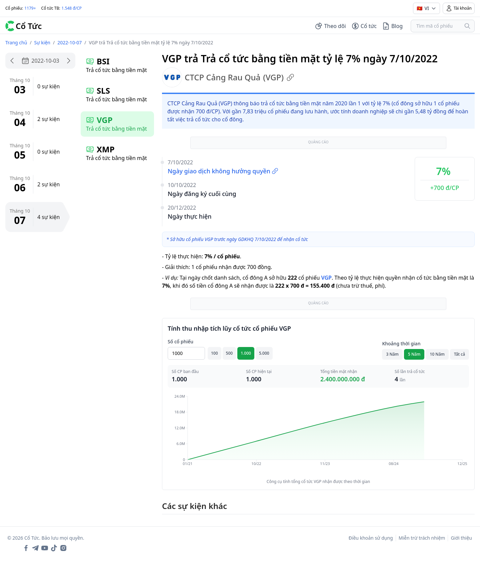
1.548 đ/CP (72, 8)
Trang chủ (16, 42)
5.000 (264, 353)
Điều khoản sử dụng (371, 538)
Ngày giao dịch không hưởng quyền (223, 171)
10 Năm (437, 354)
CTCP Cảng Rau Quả (228, 77)
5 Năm (414, 354)
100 (214, 353)
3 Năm (392, 354)
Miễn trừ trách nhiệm (422, 538)
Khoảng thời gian (401, 343)
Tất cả (459, 354)
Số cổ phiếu (180, 341)
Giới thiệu (461, 538)
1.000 (246, 353)
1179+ (30, 8)
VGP (326, 277)
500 (229, 353)
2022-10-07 (69, 42)
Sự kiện (42, 42)
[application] (318, 434)
